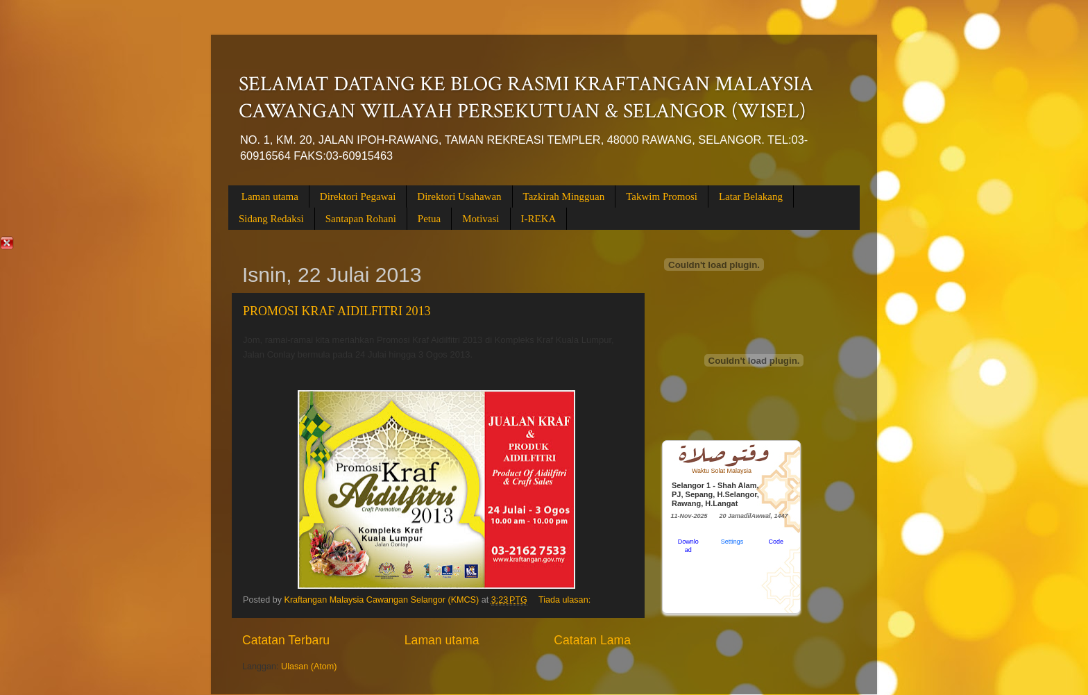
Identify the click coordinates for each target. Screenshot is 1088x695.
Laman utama (269, 196)
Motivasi (480, 218)
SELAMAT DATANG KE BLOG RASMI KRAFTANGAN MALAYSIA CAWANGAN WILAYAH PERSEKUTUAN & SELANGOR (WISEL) (526, 98)
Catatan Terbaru (286, 640)
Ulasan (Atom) (309, 666)
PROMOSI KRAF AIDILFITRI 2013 (337, 311)
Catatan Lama (592, 640)
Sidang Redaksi (271, 218)
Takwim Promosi (661, 196)
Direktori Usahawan (459, 196)
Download (688, 546)
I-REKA (538, 218)
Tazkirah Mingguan (564, 196)
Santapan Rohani (360, 218)
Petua (429, 218)
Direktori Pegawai (358, 196)
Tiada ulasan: (565, 600)
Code (776, 541)
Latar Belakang (751, 196)
